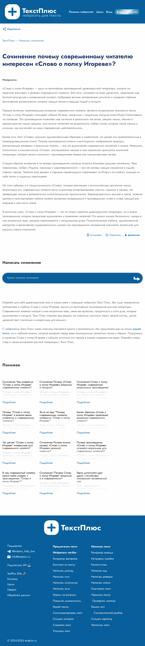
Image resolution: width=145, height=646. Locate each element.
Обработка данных (18, 595)
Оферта (11, 590)
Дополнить (134, 235)
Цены (99, 12)
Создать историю (63, 619)
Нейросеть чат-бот (64, 552)
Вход (109, 12)
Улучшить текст (61, 631)
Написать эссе (61, 589)
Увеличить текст (100, 625)
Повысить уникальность (67, 601)
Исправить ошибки (102, 559)
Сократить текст (62, 625)
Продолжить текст (65, 546)
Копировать (96, 235)
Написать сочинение (31, 40)
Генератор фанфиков (65, 559)
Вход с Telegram (127, 12)
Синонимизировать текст (67, 613)
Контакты (12, 579)
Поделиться (13, 29)
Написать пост (61, 577)
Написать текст (100, 546)
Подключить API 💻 (19, 565)
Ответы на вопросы (64, 595)
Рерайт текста (60, 607)
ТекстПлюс (8, 40)
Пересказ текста (100, 595)
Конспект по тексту (64, 565)
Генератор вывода (102, 552)
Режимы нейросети (81, 12)
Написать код (99, 571)
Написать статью (100, 583)
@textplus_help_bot (23, 551)
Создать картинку (101, 619)
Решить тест (98, 607)
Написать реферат (102, 577)
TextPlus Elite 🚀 (16, 573)
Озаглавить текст (101, 589)
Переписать (115, 235)
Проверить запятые (103, 601)
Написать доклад (63, 571)
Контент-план (99, 565)
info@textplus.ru (21, 557)
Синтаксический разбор (108, 613)
